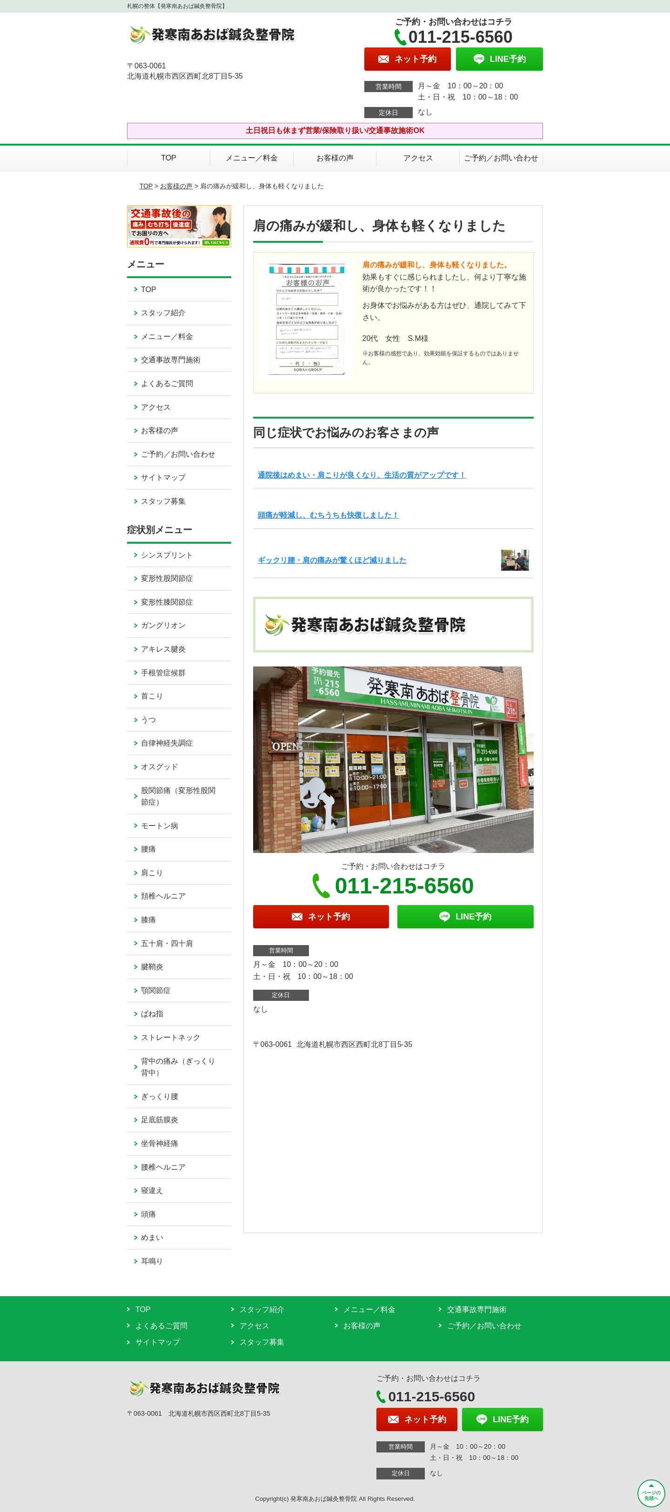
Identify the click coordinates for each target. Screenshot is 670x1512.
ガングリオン (163, 625)
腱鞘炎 (152, 967)
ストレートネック (171, 1037)
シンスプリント (167, 555)
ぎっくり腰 (159, 1096)
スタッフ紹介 (163, 313)
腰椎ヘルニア (163, 1167)
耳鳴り (152, 1261)
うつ (148, 720)
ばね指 (152, 1014)
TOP (168, 158)
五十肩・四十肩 (167, 943)
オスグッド (159, 767)
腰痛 (148, 849)
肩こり (152, 873)
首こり (152, 696)
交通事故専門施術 (171, 360)
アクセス (418, 158)
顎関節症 (156, 990)
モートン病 (159, 826)
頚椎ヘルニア (163, 896)
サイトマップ (163, 477)
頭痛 (148, 1214)
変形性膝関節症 (167, 602)
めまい (152, 1237)
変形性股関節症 (167, 578)
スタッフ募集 (163, 501)
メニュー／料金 (252, 158)
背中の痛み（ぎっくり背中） (178, 1067)
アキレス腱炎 (163, 649)
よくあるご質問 (167, 383)
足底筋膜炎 (159, 1120)
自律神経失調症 (167, 743)
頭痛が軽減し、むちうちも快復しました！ (328, 515)
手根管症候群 (163, 673)
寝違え (152, 1190)
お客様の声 (335, 158)
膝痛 (148, 920)
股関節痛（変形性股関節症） (178, 796)
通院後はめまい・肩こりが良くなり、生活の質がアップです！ (362, 475)
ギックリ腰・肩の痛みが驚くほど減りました (332, 560)
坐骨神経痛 (159, 1143)
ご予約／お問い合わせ (501, 158)
